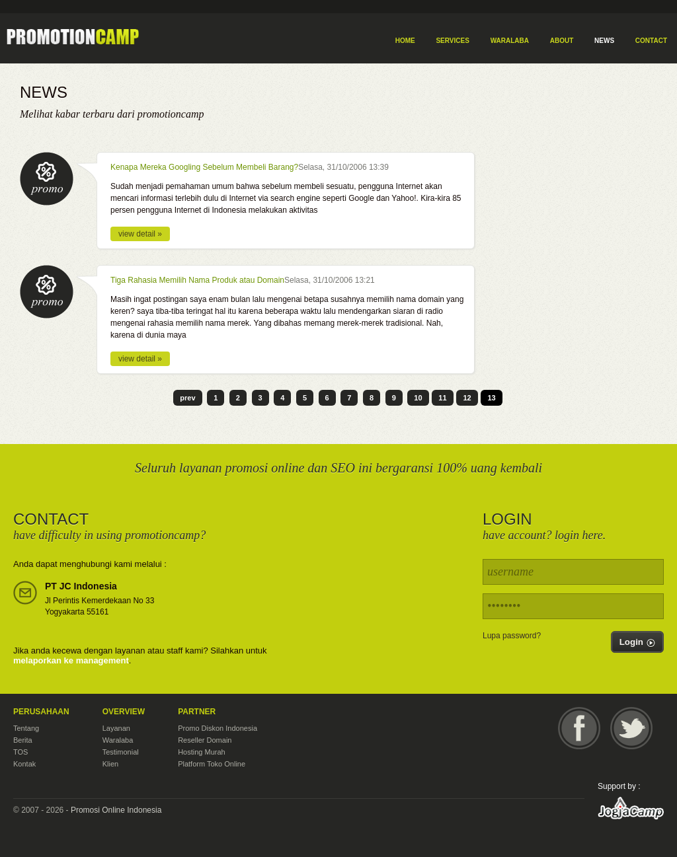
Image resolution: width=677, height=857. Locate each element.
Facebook (579, 728)
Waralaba (118, 740)
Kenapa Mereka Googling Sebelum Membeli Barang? (204, 167)
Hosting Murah (201, 752)
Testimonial (120, 752)
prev (187, 398)
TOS (20, 752)
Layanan (116, 728)
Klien (110, 764)
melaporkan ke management (71, 660)
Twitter (631, 728)
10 (418, 398)
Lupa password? (512, 635)
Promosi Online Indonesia (116, 810)
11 (442, 398)
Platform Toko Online (211, 764)
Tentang (26, 728)
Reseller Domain (204, 740)
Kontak (24, 764)
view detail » (140, 234)
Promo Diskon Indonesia (217, 728)
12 (467, 398)
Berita (22, 740)
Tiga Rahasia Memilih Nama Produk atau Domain (197, 280)
